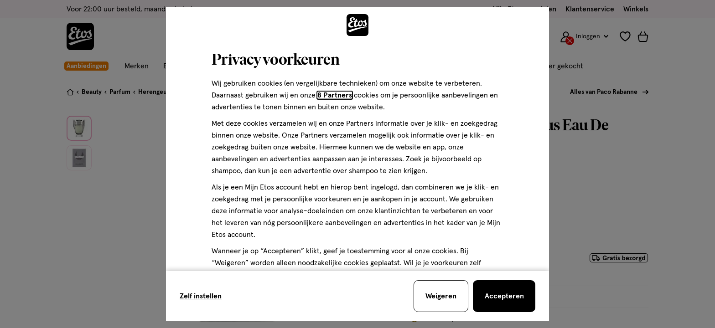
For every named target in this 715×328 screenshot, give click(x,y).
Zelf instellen (201, 296)
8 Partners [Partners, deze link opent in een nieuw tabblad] (334, 95)
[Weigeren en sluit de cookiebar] (441, 296)
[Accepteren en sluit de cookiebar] (504, 296)
